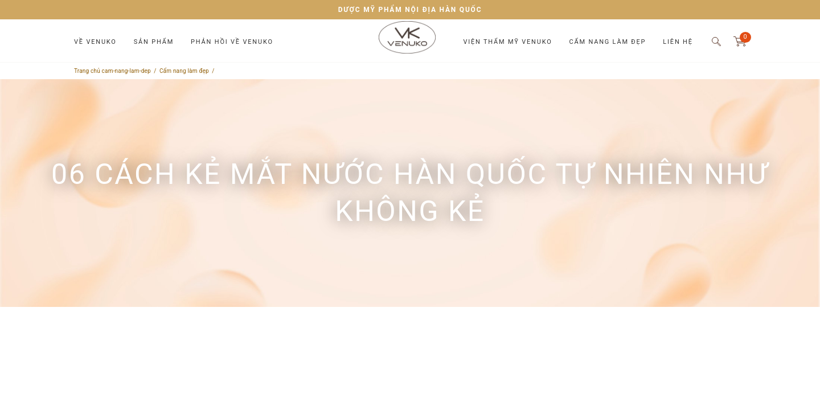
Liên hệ (677, 42)
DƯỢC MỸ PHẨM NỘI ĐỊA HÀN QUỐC (410, 10)
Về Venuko (95, 42)
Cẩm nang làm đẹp (607, 42)
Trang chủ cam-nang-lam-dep (112, 71)
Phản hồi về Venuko (232, 42)
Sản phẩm (154, 42)
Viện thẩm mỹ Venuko (507, 42)
